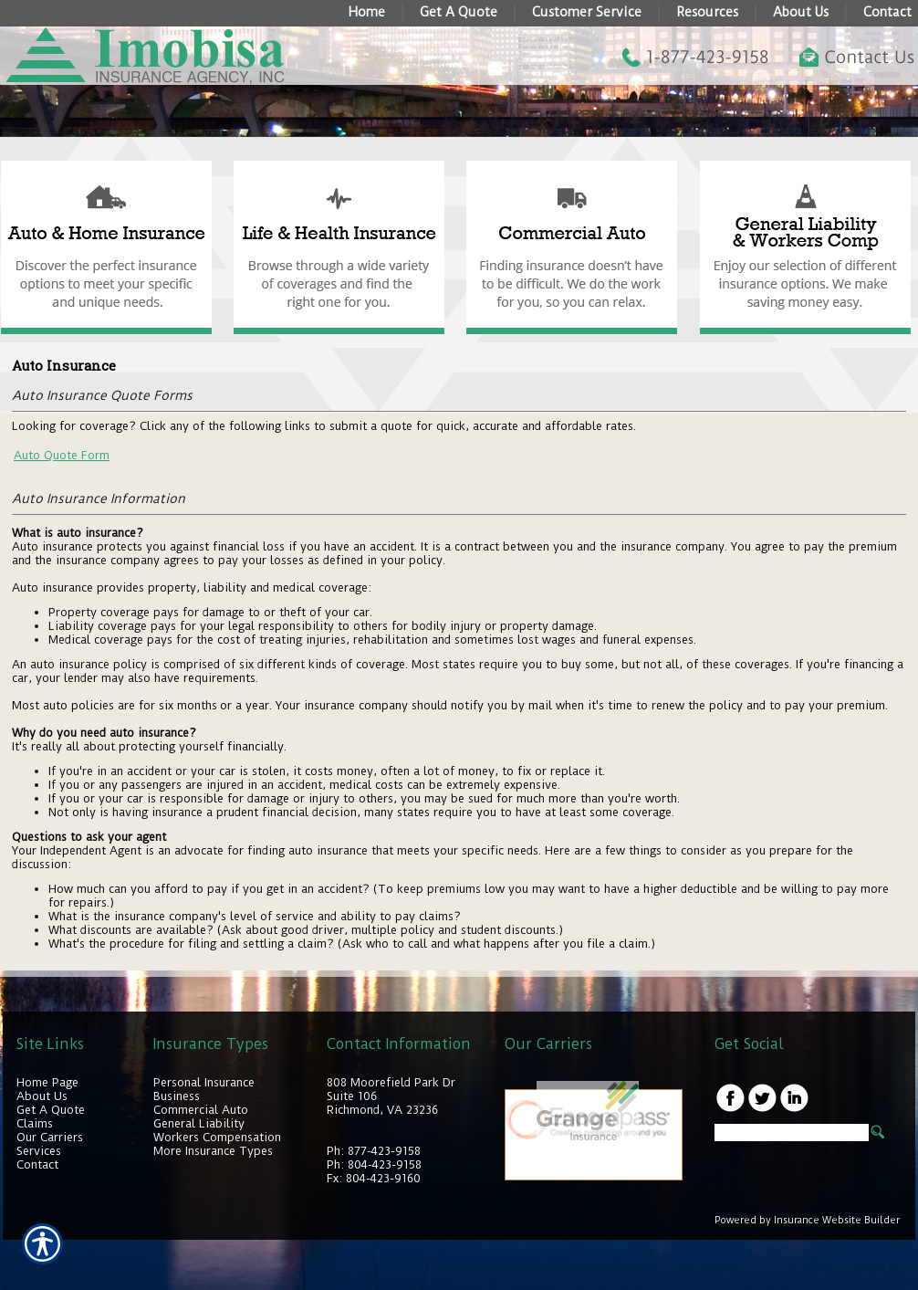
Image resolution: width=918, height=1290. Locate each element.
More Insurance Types (213, 1151)
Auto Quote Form (62, 455)
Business (176, 1096)
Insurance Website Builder (837, 1220)
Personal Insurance (204, 1082)
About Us (42, 1096)
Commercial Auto (200, 1110)
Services (38, 1151)
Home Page (47, 1082)
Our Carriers (49, 1137)
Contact (37, 1164)
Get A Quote (50, 1110)
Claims (34, 1123)
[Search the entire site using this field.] (792, 1132)
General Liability (199, 1123)
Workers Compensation (217, 1137)
